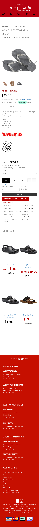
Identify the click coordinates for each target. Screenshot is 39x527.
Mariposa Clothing (22, 506)
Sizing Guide (6, 184)
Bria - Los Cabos (28, 315)
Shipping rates (8, 479)
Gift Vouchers (7, 488)
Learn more (31, 102)
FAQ (4, 483)
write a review (26, 99)
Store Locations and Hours (12, 473)
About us (6, 486)
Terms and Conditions (11, 490)
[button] (3, 14)
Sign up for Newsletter (11, 492)
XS (6, 180)
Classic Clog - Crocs (10, 265)
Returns (5, 481)
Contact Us (7, 475)
